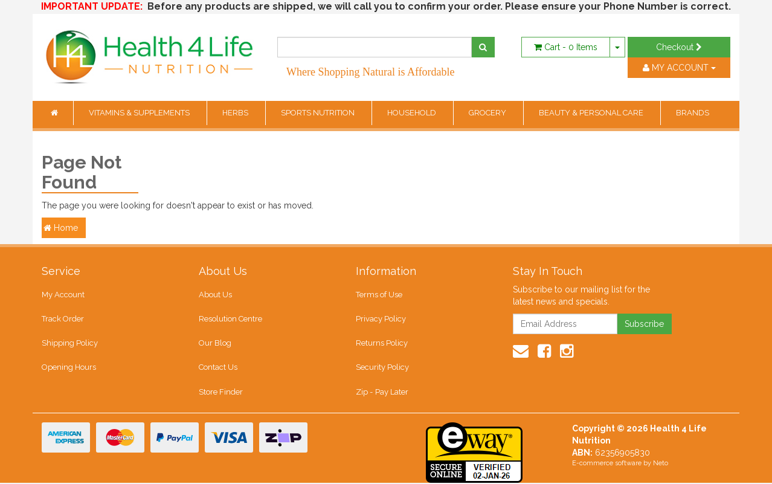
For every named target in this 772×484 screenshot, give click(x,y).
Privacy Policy (381, 318)
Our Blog (215, 343)
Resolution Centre (230, 318)
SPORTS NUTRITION (318, 112)
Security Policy (382, 367)
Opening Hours (69, 367)
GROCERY (488, 112)
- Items (565, 47)
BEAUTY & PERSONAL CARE (592, 112)
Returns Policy (382, 343)
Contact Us (218, 367)
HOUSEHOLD (412, 112)
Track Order (63, 318)
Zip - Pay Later (382, 392)
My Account (63, 294)
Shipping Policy (70, 343)
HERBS (236, 112)
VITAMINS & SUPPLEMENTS (140, 112)
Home (60, 228)
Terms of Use (379, 294)
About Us (215, 294)
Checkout (679, 47)
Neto (660, 464)
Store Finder (221, 392)
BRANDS (692, 112)
